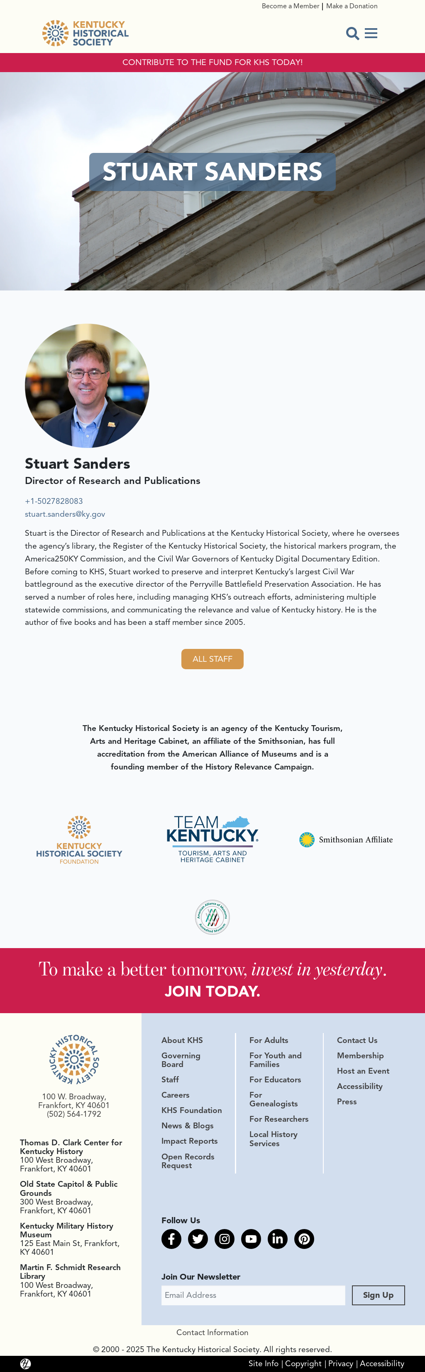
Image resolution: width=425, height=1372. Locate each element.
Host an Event (363, 1071)
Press (347, 1102)
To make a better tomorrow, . (213, 968)
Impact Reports (189, 1141)
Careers (175, 1095)
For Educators (275, 1080)
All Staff (212, 659)
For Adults (268, 1040)
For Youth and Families (275, 1060)
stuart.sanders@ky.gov (65, 514)
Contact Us (357, 1040)
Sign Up (378, 1295)
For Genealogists (273, 1099)
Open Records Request (188, 1161)
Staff (170, 1080)
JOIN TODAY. (213, 991)
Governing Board (180, 1060)
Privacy (340, 1364)
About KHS (182, 1040)
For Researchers (279, 1119)
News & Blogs (187, 1126)
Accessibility (360, 1086)
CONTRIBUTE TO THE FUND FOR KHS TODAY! (212, 62)
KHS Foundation (191, 1111)
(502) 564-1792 (74, 1114)
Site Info (263, 1364)
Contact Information (212, 1333)
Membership (360, 1056)
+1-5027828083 (54, 501)
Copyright (303, 1364)
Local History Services (273, 1139)
